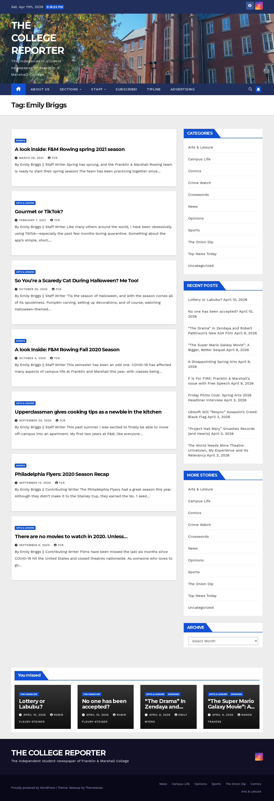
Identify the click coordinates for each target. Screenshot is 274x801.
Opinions (196, 218)
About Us (40, 89)
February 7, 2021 (33, 220)
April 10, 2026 (35, 714)
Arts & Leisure (25, 203)
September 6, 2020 (35, 545)
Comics (194, 171)
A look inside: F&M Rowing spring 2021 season (70, 149)
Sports (20, 140)
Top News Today (202, 254)
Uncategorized (201, 266)
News (193, 206)
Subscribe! (126, 89)
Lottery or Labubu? (205, 299)
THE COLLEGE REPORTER (37, 37)
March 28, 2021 (32, 157)
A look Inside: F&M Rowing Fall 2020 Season (67, 350)
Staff (97, 89)
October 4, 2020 (33, 358)
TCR (52, 157)
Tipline (154, 89)
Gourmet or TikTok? (39, 212)
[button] (250, 89)
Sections (69, 89)
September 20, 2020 (36, 420)
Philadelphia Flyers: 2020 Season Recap (62, 474)
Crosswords (198, 194)
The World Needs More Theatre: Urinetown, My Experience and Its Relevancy (218, 450)
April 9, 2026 (160, 714)
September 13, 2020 (35, 482)
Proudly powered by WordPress (33, 787)
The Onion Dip (200, 242)
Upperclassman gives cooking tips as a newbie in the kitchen (88, 412)
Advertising (183, 89)
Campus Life (199, 159)
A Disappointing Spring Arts (212, 362)
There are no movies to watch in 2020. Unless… (71, 536)
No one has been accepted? (213, 311)
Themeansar (94, 787)
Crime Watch (199, 183)
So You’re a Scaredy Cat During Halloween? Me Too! (76, 281)
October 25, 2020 (34, 289)
